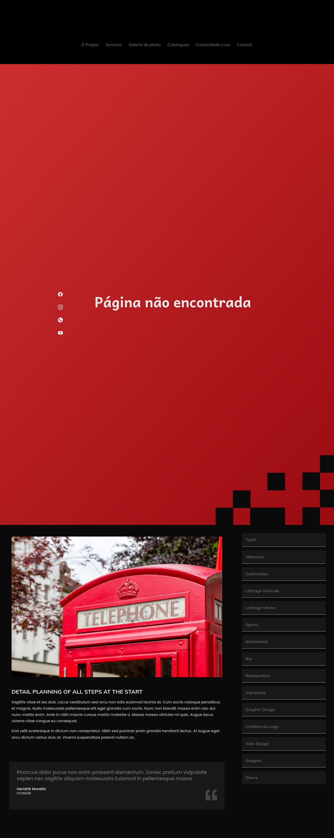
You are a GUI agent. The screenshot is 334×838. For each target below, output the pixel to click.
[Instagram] (60, 309)
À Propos (90, 44)
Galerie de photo (145, 44)
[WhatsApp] (60, 322)
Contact (244, 44)
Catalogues (178, 44)
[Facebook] (60, 296)
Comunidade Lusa (213, 44)
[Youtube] (60, 334)
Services (114, 44)
